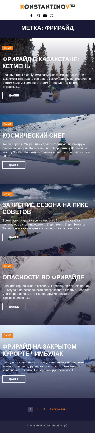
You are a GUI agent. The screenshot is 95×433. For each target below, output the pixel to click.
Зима (7, 48)
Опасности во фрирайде (43, 277)
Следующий (58, 409)
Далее (14, 95)
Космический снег (33, 135)
